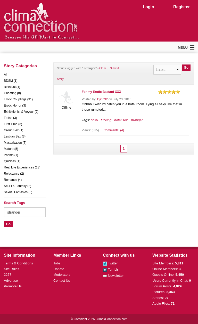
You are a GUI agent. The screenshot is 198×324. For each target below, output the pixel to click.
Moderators (61, 275)
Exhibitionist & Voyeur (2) (21, 112)
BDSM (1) (11, 81)
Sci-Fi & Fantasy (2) (17, 186)
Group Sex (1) (13, 130)
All (5, 74)
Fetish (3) (10, 118)
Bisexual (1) (12, 87)
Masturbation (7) (15, 142)
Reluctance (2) (14, 173)
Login (148, 7)
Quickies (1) (12, 161)
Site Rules (11, 269)
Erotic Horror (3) (15, 105)
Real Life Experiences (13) (22, 167)
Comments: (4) (114, 130)
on (160, 92)
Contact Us (61, 280)
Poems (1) (11, 155)
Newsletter (113, 276)
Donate (58, 269)
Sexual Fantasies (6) (18, 192)
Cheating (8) (12, 93)
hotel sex (121, 120)
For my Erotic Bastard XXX (101, 92)
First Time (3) (13, 124)
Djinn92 (102, 99)
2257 (7, 275)
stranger (136, 120)
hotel (94, 120)
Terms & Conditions (18, 263)
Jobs (56, 263)
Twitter (110, 263)
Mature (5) (11, 149)
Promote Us (13, 286)
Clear (102, 68)
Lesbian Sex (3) (15, 136)
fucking (106, 120)
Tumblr (110, 269)
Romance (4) (13, 180)
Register (181, 7)
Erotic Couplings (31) (18, 99)
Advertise (11, 280)
